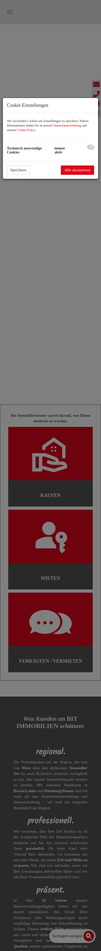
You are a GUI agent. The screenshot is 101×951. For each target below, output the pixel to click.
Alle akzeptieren (77, 170)
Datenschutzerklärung (67, 125)
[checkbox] (90, 147)
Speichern (18, 170)
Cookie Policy (26, 130)
